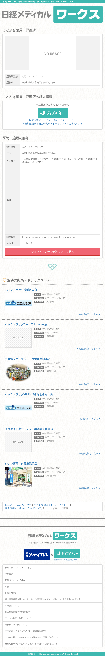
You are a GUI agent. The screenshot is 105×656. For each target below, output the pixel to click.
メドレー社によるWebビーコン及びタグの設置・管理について (33, 637)
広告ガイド (10, 586)
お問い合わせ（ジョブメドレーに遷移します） (26, 631)
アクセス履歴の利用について (18, 618)
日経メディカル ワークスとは (18, 567)
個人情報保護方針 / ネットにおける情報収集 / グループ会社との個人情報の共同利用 (42, 599)
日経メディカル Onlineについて (19, 580)
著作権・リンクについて (16, 624)
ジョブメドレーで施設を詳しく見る (52, 251)
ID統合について (12, 605)
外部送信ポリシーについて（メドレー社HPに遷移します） (31, 644)
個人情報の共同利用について (18, 612)
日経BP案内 (10, 593)
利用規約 (9, 574)
